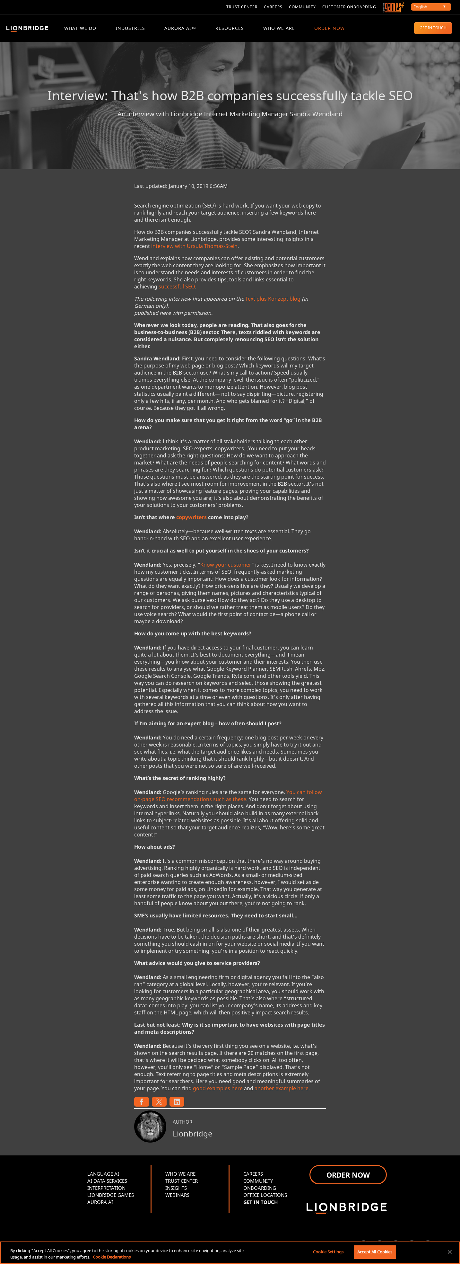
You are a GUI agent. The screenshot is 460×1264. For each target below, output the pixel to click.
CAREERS (273, 7)
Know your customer (225, 565)
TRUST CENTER (181, 1182)
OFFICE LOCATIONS (265, 1196)
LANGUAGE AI (103, 1174)
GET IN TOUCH (433, 28)
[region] (230, 1252)
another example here (281, 1089)
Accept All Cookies (374, 1252)
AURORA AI (100, 1203)
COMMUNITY (302, 7)
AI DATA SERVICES (107, 1182)
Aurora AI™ (180, 28)
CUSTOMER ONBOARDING (349, 7)
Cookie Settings (328, 1252)
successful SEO (177, 287)
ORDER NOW (329, 28)
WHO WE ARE (279, 28)
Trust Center (241, 7)
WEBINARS (177, 1196)
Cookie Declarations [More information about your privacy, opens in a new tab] (112, 1257)
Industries (130, 28)
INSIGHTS (176, 1189)
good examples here (218, 1089)
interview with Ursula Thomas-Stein (194, 247)
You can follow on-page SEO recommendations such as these (228, 797)
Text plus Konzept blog (272, 299)
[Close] (450, 1252)
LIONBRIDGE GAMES (110, 1196)
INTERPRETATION (106, 1189)
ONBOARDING (259, 1189)
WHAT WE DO (80, 28)
